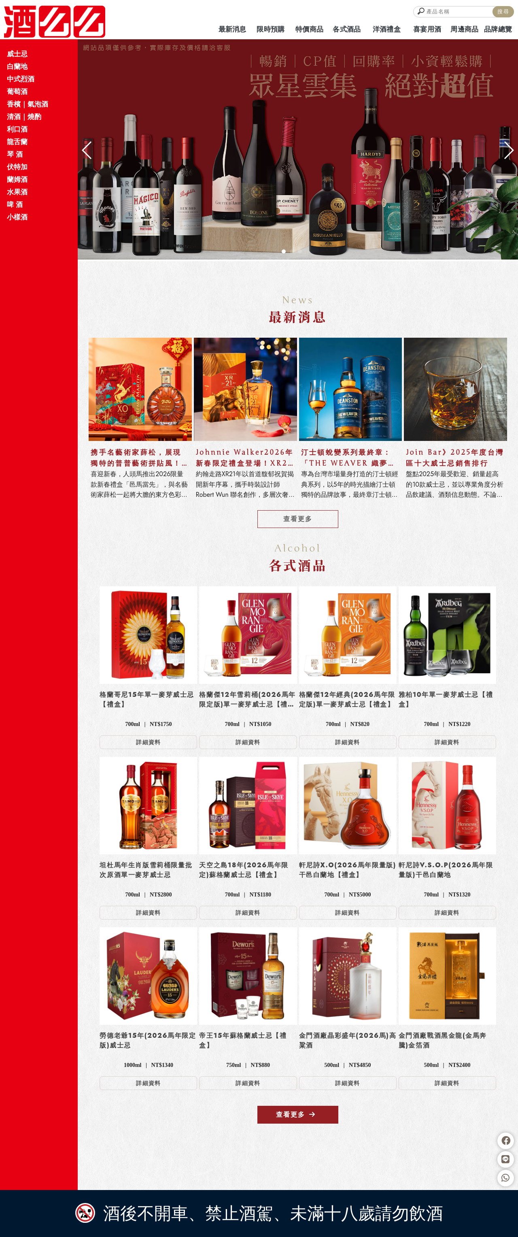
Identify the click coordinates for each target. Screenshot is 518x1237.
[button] (284, 251)
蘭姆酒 (17, 179)
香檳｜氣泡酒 (27, 104)
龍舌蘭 (17, 142)
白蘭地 (17, 66)
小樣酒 (17, 217)
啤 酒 (15, 204)
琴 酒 (15, 154)
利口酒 (17, 129)
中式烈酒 (20, 79)
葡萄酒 (17, 91)
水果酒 (17, 192)
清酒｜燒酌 (24, 116)
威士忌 (17, 54)
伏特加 (17, 167)
